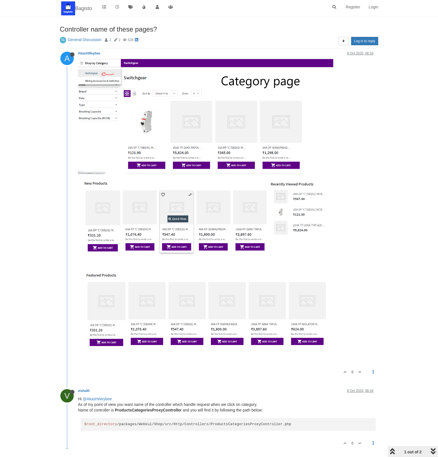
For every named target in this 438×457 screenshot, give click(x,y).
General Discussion (84, 39)
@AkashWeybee (97, 399)
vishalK (84, 391)
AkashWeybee (89, 53)
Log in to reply (364, 41)
